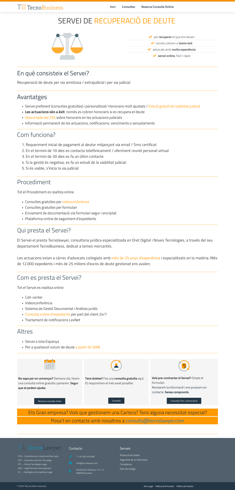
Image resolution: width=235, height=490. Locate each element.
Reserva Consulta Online (157, 6)
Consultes (128, 6)
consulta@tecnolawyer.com (155, 420)
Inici (113, 6)
